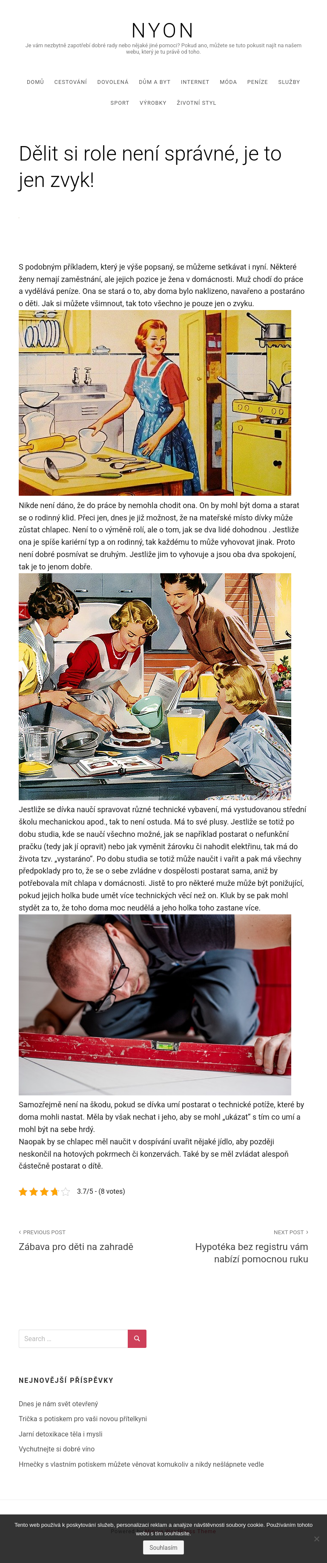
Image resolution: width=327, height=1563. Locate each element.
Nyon (163, 30)
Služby (289, 82)
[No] (316, 1538)
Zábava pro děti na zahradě (86, 1239)
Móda (228, 82)
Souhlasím (163, 1547)
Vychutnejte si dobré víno (57, 1449)
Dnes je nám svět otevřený (58, 1404)
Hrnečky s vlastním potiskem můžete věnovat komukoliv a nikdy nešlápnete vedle (141, 1464)
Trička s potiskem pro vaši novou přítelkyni (83, 1419)
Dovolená (113, 82)
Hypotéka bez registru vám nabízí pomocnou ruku (240, 1245)
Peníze (257, 82)
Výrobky (153, 103)
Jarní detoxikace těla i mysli (61, 1434)
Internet (195, 82)
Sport (120, 103)
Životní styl (196, 103)
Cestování (70, 82)
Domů (35, 82)
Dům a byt (155, 82)
